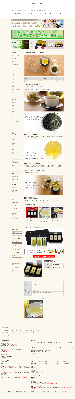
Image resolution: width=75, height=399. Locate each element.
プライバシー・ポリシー (44, 389)
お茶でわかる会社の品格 (14, 189)
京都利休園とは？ (15, 185)
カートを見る (59, 13)
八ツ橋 (40, 10)
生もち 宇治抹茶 (15, 171)
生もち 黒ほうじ (15, 174)
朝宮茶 (13, 94)
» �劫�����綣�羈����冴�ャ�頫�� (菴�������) (54, 277)
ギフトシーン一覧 (15, 53)
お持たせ (13, 72)
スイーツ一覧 (14, 127)
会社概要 (9, 389)
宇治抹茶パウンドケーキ (15, 160)
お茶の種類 (14, 203)
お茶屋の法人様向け (16, 63)
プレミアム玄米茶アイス (14, 156)
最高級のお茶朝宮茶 (14, 212)
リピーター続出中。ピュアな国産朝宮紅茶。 (32, 217)
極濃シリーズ (36, 13)
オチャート (14, 193)
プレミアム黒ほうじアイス (15, 147)
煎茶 (13, 103)
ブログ (44, 13)
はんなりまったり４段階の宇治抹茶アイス (15, 131)
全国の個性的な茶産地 (15, 216)
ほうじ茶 (28, 10)
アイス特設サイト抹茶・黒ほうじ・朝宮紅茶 (16, 267)
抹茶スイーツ (33, 10)
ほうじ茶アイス (44, 10)
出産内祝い (14, 56)
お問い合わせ (56, 389)
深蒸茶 (13, 110)
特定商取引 (33, 389)
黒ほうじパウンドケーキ (15, 164)
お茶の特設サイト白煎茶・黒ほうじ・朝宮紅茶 (16, 261)
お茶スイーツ (27, 13)
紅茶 (13, 116)
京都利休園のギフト (17, 13)
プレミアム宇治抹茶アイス (15, 137)
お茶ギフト (24, 10)
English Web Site (15, 257)
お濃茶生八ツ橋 (15, 177)
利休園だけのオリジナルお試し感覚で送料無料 (57, 217)
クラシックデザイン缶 (16, 119)
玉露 (13, 106)
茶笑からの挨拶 (15, 220)
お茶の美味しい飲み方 (15, 197)
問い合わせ (51, 13)
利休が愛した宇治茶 (14, 208)
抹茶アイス (19, 10)
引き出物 (13, 69)
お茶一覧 (13, 80)
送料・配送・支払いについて (20, 389)
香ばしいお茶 (14, 97)
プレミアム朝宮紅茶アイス (15, 151)
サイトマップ (64, 389)
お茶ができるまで (15, 200)
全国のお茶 (14, 100)
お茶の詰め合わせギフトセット (16, 84)
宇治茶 (37, 10)
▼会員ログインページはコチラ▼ (6, 333)
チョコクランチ (15, 168)
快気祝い (13, 59)
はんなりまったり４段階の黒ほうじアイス (15, 142)
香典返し (13, 66)
